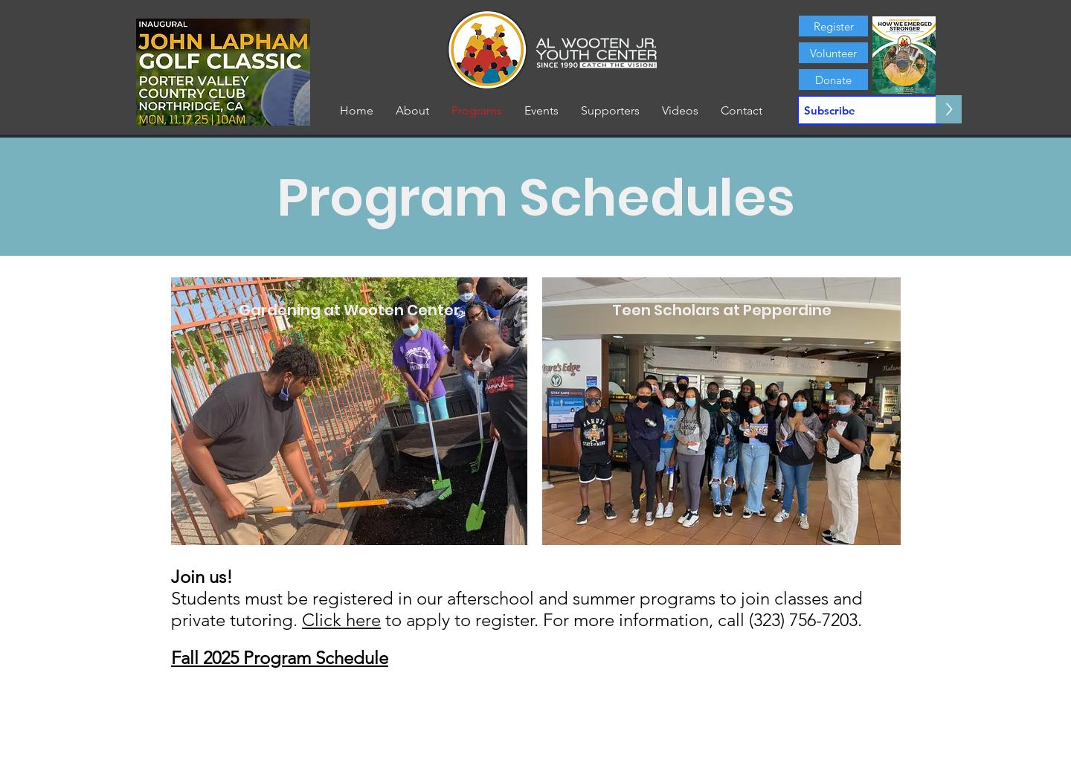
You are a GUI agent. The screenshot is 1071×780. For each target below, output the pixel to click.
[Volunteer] (833, 52)
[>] (949, 109)
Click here (341, 620)
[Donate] (833, 79)
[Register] (833, 26)
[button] (412, 111)
